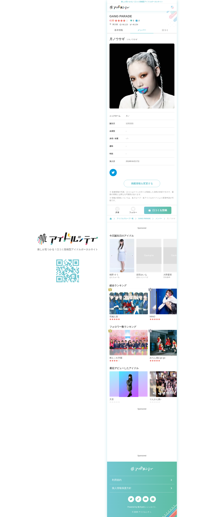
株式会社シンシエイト (147, 507)
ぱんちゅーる (115, 277)
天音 (112, 399)
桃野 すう (114, 274)
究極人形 (114, 316)
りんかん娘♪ (155, 399)
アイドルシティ (144, 512)
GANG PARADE (121, 16)
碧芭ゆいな (141, 274)
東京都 (114, 24)
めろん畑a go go (157, 358)
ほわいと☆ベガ (142, 277)
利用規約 (117, 480)
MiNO (152, 316)
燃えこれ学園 (116, 358)
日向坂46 (166, 277)
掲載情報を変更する (142, 183)
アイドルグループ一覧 (125, 218)
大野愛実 (167, 274)
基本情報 (118, 30)
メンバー (142, 30)
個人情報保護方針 (121, 488)
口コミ (165, 30)
